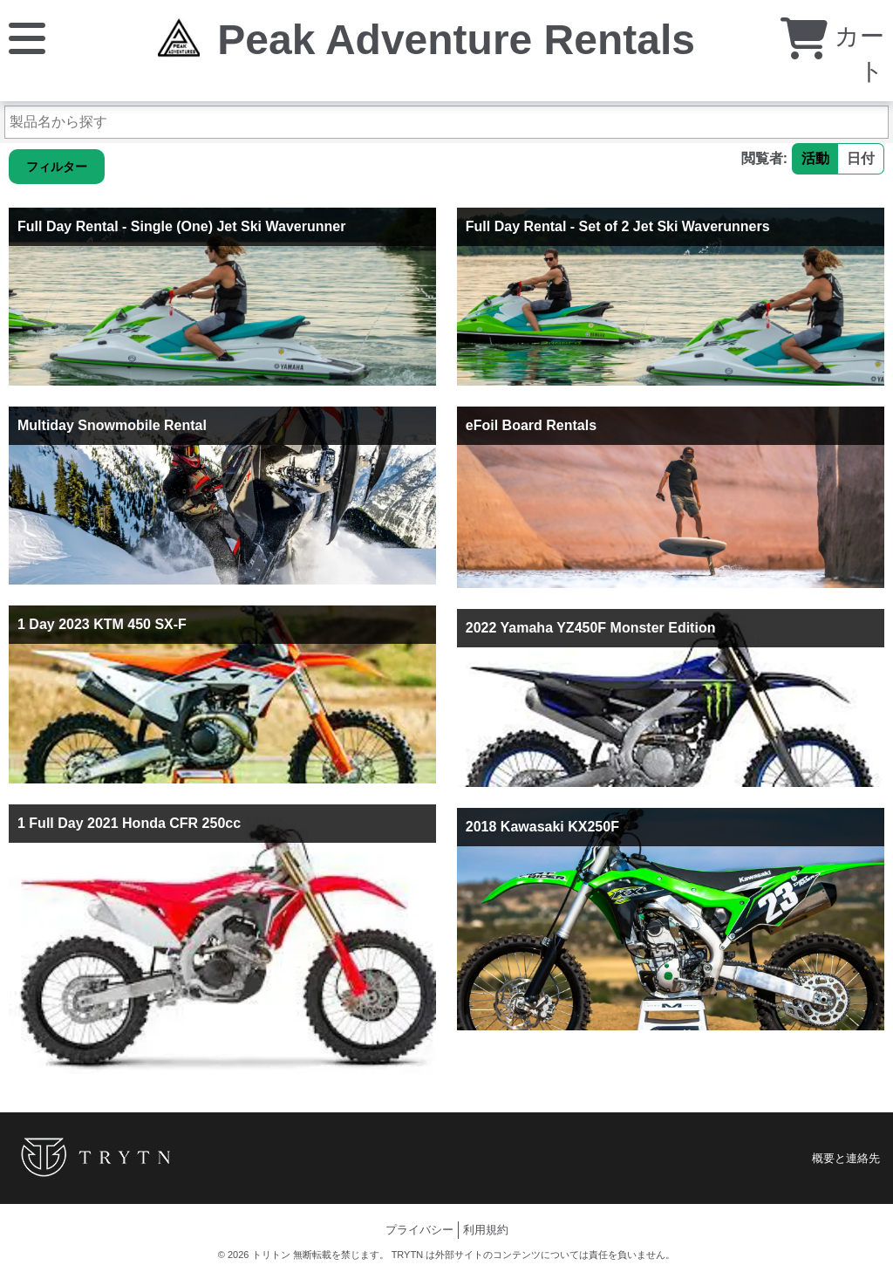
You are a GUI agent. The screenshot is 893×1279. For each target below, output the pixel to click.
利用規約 (485, 1229)
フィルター (56, 167)
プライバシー (419, 1229)
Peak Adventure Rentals (456, 40)
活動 (815, 158)
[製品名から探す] (446, 122)
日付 (861, 158)
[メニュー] (27, 37)
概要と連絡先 (846, 1158)
